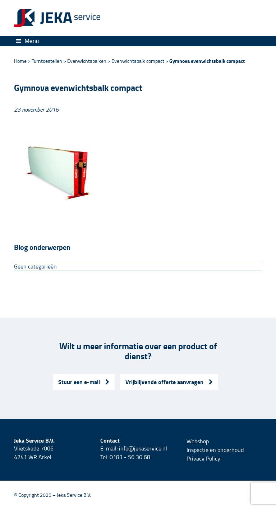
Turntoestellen (47, 60)
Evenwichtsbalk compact (137, 60)
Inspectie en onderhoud (215, 450)
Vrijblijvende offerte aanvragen (169, 382)
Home (20, 60)
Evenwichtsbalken (86, 60)
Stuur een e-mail (83, 382)
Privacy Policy (203, 458)
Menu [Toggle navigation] (27, 41)
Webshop (198, 441)
